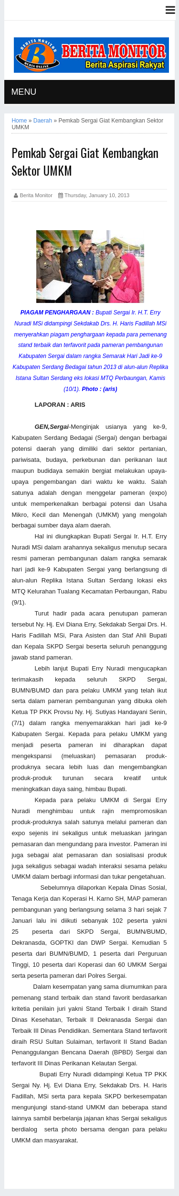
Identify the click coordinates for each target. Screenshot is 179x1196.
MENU (23, 92)
